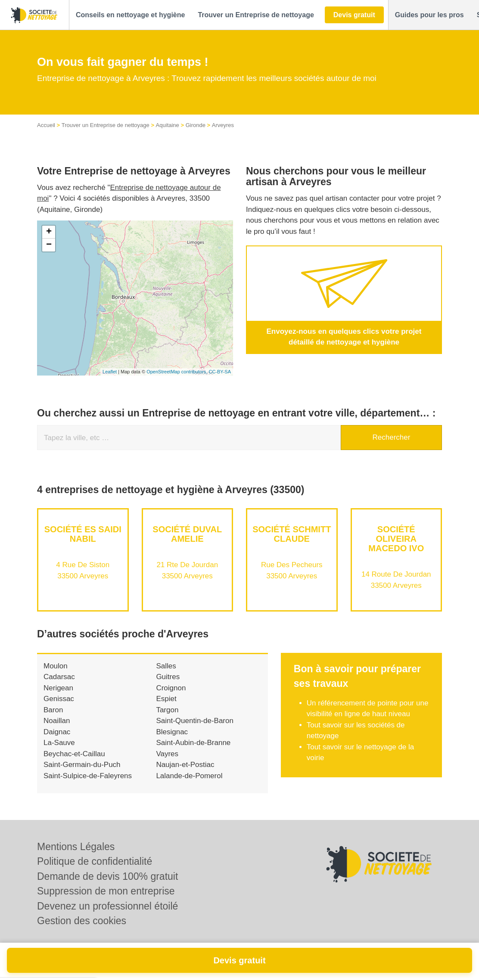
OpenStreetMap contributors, (177, 371)
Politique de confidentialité (94, 861)
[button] (130, 15)
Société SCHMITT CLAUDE (291, 534)
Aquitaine (167, 125)
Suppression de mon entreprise (106, 891)
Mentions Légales (76, 846)
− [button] (49, 245)
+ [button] (49, 232)
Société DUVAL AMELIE (187, 534)
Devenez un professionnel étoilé (107, 906)
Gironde (195, 125)
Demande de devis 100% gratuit (107, 876)
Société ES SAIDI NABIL (82, 534)
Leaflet (110, 371)
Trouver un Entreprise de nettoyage (105, 125)
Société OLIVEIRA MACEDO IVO (396, 539)
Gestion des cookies (81, 920)
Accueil (46, 125)
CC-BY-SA (219, 371)
